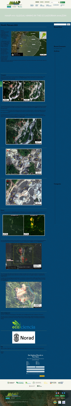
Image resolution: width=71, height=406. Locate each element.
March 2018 (58, 139)
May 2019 (57, 124)
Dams (57, 201)
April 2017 (57, 151)
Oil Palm (57, 213)
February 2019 (58, 127)
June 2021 (57, 98)
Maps (17, 351)
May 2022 (57, 88)
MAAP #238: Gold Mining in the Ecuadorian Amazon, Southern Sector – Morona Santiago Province (62, 39)
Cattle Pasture (58, 189)
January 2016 (58, 167)
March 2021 (58, 101)
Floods (57, 205)
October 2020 (58, 106)
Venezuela (57, 223)
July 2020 (57, 110)
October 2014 (58, 181)
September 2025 (58, 57)
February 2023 (58, 81)
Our (42, 5)
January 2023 (58, 82)
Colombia (57, 193)
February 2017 (58, 153)
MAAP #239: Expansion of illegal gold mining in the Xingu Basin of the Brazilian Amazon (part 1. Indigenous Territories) (62, 36)
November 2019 (58, 117)
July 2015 (57, 172)
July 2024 (57, 65)
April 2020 (57, 113)
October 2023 (58, 74)
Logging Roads (58, 208)
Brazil (57, 187)
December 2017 (58, 142)
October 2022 (58, 84)
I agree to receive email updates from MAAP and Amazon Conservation (36, 373)
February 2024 (58, 70)
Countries (57, 195)
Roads (57, 218)
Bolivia (57, 186)
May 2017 (57, 150)
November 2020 (59, 105)
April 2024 (57, 69)
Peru (56, 215)
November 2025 (58, 55)
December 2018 (58, 129)
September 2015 (58, 170)
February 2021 (58, 102)
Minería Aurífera (59, 211)
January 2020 (58, 115)
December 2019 (58, 116)
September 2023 (58, 75)
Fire (56, 204)
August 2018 (58, 134)
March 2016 (58, 165)
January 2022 (58, 91)
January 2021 (58, 103)
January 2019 (58, 128)
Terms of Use (12, 402)
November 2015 (58, 168)
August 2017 (58, 146)
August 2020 (58, 109)
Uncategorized (58, 222)
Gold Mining (13, 351)
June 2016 (57, 162)
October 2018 (58, 131)
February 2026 (58, 54)
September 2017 (58, 145)
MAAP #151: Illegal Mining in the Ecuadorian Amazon (17, 29)
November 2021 (58, 94)
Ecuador (57, 202)
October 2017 (58, 144)
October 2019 (58, 118)
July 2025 (57, 58)
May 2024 (57, 68)
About (36, 5)
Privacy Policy (8, 402)
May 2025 (57, 60)
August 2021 (58, 96)
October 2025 (58, 56)
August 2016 (58, 159)
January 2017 (58, 154)
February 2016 (58, 166)
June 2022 (57, 87)
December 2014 (58, 179)
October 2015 (58, 169)
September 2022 (58, 85)
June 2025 (57, 59)
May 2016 (57, 163)
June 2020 (57, 111)
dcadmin (19, 30)
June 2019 (57, 123)
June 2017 (57, 149)
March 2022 (58, 89)
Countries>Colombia (59, 198)
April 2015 (57, 176)
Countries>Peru (58, 200)
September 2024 (59, 63)
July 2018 (57, 135)
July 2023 (57, 77)
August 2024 (58, 64)
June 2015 (57, 174)
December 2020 (58, 104)
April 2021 (57, 100)
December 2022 (58, 83)
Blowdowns (58, 185)
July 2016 (57, 161)
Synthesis (57, 220)
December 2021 (58, 92)
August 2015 (58, 171)
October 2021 (58, 95)
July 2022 (57, 86)
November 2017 (58, 143)
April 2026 (57, 52)
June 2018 (57, 136)
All (27, 365)
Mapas (57, 209)
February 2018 (58, 140)
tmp (56, 221)
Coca (57, 192)
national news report (4, 111)
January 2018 (58, 141)
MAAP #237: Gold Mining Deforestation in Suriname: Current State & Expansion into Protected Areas (61, 43)
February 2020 (58, 114)
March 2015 (58, 177)
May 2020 (57, 112)
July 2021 (57, 97)
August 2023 (58, 76)
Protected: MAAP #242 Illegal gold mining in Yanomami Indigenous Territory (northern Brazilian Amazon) (62, 30)
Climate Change (59, 191)
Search (55, 22)
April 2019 (57, 125)
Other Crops (58, 214)
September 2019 (58, 119)
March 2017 (58, 152)
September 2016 (58, 158)
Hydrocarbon (58, 207)
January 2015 (58, 178)
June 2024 (57, 66)
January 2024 (58, 71)
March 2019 (58, 126)
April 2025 (57, 61)
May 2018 (57, 137)
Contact (63, 5)
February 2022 (58, 90)
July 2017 (57, 148)
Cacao (57, 188)
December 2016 (58, 155)
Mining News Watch (59, 212)
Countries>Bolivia (59, 196)
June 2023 (57, 78)
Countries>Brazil (58, 197)
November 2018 (58, 130)
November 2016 (58, 156)
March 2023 (58, 79)
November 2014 (58, 180)
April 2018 (57, 138)
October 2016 (58, 157)
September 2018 (58, 132)
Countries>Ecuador (7, 351)
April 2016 (57, 164)
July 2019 (57, 122)
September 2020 (59, 108)
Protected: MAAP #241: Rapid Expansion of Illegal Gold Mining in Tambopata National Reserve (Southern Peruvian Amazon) (61, 33)
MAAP (48, 5)
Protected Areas (58, 217)
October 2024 (58, 62)
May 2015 (57, 175)
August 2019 (58, 121)
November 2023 (58, 73)
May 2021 (57, 99)
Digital (32, 5)
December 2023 (58, 72)
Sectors (57, 219)
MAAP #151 (5, 352)
